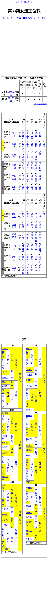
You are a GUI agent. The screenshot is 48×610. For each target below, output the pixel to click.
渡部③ (5, 348)
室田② (36, 441)
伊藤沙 (27, 216)
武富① (27, 354)
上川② (12, 538)
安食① (3, 354)
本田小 (23, 135)
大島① (27, 424)
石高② (29, 455)
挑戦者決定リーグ (31, 18)
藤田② (5, 447)
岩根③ (29, 450)
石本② (29, 348)
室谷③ (12, 438)
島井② (3, 459)
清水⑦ (5, 413)
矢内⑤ (12, 510)
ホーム (6, 18)
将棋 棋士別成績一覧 (24, 2)
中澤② (29, 386)
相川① (3, 494)
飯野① (5, 520)
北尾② (27, 496)
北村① (29, 380)
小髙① (29, 539)
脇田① (29, 409)
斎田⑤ (40, 499)
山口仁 (29, 370)
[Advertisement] (24, 46)
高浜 (4, 382)
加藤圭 (27, 135)
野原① (8, 497)
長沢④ (5, 509)
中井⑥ (44, 447)
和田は (3, 418)
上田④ (12, 449)
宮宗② (29, 517)
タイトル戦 (16, 18)
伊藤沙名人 (14, 237)
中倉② (3, 398)
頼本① (5, 372)
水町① (36, 424)
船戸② (5, 386)
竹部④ (5, 525)
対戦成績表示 (40, 104)
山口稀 (32, 135)
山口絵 (29, 375)
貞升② (5, 378)
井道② (8, 536)
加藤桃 (32, 216)
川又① (27, 363)
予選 (43, 18)
